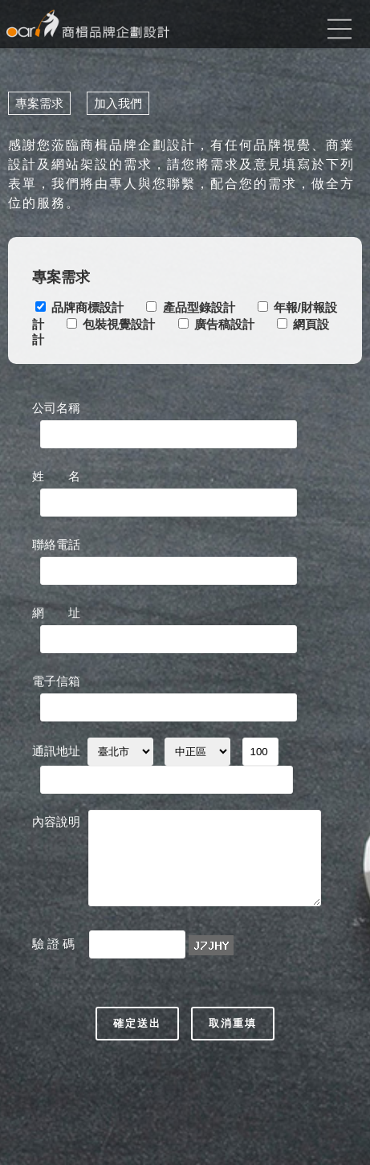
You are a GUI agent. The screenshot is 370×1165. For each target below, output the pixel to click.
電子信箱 (56, 681)
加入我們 (118, 103)
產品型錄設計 (199, 307)
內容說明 (56, 821)
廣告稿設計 (224, 324)
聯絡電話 (56, 544)
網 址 (56, 612)
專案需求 (39, 103)
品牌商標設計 (87, 307)
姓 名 (56, 476)
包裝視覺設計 (119, 324)
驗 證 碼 (55, 943)
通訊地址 (56, 751)
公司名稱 (56, 408)
